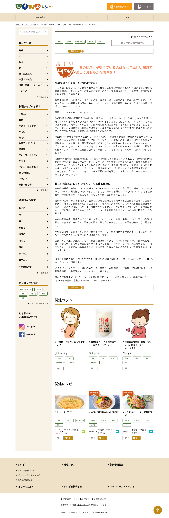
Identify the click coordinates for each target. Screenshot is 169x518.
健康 (59, 42)
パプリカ (103, 420)
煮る (21, 247)
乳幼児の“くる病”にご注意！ (78, 259)
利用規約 (67, 499)
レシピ (84, 17)
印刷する (74, 51)
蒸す (21, 214)
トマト (127, 425)
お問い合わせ (100, 499)
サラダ (22, 161)
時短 (23, 298)
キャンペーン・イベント (122, 486)
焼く (21, 221)
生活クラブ (83, 505)
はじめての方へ (38, 17)
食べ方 (91, 42)
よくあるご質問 (83, 499)
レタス (147, 420)
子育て (69, 42)
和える (22, 208)
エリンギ (137, 420)
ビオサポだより (80, 42)
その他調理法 (25, 267)
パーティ (38, 289)
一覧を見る (43, 97)
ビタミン (101, 42)
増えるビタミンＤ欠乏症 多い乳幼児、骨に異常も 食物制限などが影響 (92, 268)
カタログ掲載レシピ (26, 471)
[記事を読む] (61, 353)
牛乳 (23, 294)
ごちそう (33, 294)
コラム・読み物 (30, 25)
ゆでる (22, 241)
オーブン (23, 254)
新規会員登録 (116, 464)
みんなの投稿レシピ (25, 289)
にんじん (69, 420)
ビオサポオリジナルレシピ (29, 475)
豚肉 (43, 294)
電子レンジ (24, 260)
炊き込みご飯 (80, 420)
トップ (18, 25)
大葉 (113, 420)
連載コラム (130, 17)
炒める (22, 228)
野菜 (59, 420)
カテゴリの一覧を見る (39, 303)
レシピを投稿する (73, 486)
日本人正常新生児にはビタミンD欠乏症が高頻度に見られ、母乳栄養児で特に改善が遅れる (101, 277)
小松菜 (93, 420)
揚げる (22, 234)
